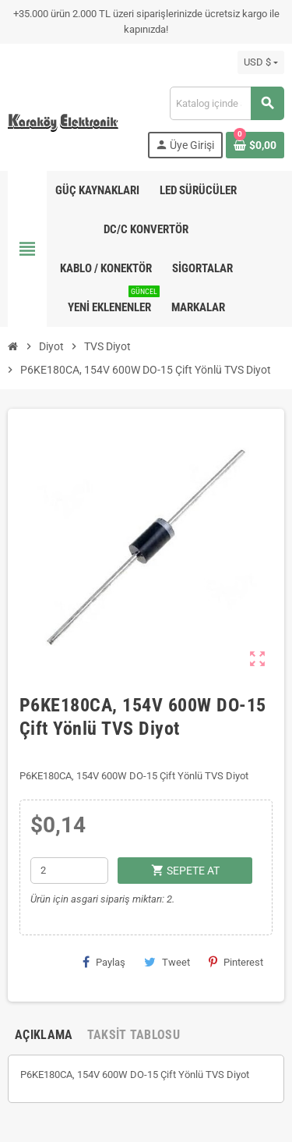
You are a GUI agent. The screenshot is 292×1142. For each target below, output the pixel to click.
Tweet (167, 962)
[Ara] (226, 103)
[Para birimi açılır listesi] (260, 62)
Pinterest (236, 962)
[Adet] (69, 870)
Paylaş (104, 962)
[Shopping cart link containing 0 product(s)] (255, 145)
